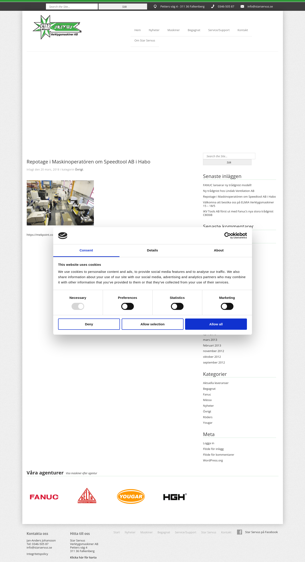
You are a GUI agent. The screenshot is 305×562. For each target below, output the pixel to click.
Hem (138, 30)
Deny (89, 324)
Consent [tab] (86, 250)
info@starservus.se (260, 6)
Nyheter (154, 30)
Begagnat (194, 30)
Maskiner (173, 30)
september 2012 (214, 362)
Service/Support (219, 30)
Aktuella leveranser (216, 383)
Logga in (208, 443)
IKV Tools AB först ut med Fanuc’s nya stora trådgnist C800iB (238, 213)
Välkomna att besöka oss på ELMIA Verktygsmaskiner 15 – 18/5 (238, 204)
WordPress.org (213, 460)
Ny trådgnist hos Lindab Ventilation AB (228, 191)
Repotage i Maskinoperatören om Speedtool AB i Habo (239, 197)
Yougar (207, 423)
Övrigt (79, 169)
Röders (207, 417)
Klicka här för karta (83, 557)
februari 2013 (212, 345)
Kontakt (243, 30)
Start (117, 532)
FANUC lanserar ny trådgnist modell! (227, 185)
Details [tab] (152, 250)
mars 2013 (210, 340)
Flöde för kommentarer (218, 455)
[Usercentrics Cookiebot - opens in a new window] (227, 235)
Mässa (207, 400)
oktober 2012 (212, 357)
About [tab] (219, 250)
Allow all (216, 324)
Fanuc (207, 394)
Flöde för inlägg (213, 449)
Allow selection (152, 324)
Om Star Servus (145, 40)
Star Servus (208, 532)
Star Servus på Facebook (261, 532)
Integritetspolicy (37, 554)
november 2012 (213, 351)
